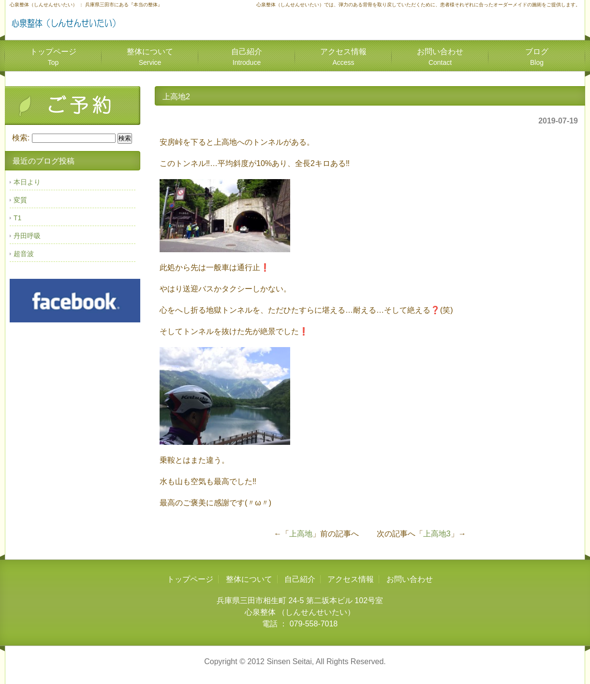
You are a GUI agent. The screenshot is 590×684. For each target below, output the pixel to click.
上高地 (300, 534)
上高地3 (437, 534)
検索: (21, 138)
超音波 (24, 254)
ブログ (536, 56)
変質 (20, 200)
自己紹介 (246, 56)
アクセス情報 (343, 56)
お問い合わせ (440, 56)
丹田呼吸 (27, 236)
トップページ (53, 56)
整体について (150, 56)
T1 (17, 218)
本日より (27, 182)
